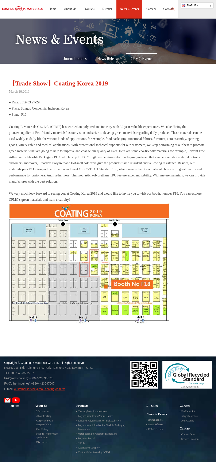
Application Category (89, 447)
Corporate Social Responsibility (44, 422)
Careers (151, 9)
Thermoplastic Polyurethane (92, 411)
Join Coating (187, 420)
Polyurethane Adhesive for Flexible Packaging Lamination (101, 427)
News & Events (129, 9)
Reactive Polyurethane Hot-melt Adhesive (99, 420)
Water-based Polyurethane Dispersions (97, 433)
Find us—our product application (47, 435)
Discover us (42, 442)
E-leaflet (107, 9)
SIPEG (81, 443)
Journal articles (74, 59)
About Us (70, 9)
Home (52, 9)
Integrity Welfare (190, 416)
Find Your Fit (188, 411)
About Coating (43, 416)
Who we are (42, 411)
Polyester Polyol (86, 438)
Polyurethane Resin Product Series (95, 416)
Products (89, 9)
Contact (168, 9)
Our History (42, 429)
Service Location (190, 439)
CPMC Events (142, 59)
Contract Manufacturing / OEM (94, 452)
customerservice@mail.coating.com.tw (39, 389)
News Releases (108, 59)
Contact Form (188, 434)
